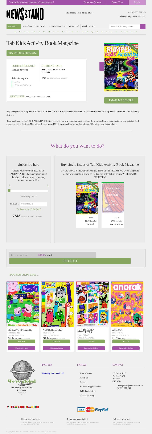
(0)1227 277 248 (124, 382)
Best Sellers (27, 26)
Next (101, 66)
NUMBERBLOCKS (52, 323)
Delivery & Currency (92, 2)
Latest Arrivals (41, 26)
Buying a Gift (74, 26)
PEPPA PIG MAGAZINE (20, 323)
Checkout (123, 254)
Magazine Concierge (58, 26)
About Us (84, 371)
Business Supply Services (90, 380)
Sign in (137, 2)
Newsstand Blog (87, 389)
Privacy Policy (51, 426)
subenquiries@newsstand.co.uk (132, 16)
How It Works (86, 367)
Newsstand (24, 426)
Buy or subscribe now (22, 53)
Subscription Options (15, 341)
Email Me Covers (121, 100)
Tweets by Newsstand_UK (53, 367)
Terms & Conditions (37, 426)
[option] (121, 67)
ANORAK (117, 323)
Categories (12, 26)
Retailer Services (89, 26)
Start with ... (14, 204)
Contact (83, 376)
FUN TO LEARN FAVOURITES (86, 324)
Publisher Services (87, 385)
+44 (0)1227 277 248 (137, 12)
